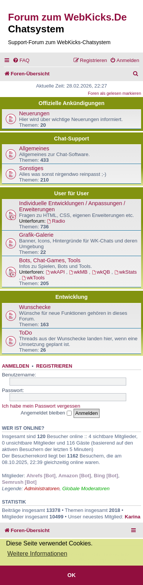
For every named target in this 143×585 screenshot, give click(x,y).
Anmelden (15, 366)
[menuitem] (21, 60)
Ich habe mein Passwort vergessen (41, 406)
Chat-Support (71, 138)
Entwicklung (71, 297)
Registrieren (54, 366)
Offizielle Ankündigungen (71, 103)
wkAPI (56, 272)
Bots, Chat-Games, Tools (49, 260)
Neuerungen (34, 113)
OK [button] (71, 575)
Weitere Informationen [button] (37, 553)
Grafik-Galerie (36, 235)
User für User (71, 193)
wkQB (102, 272)
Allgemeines (34, 148)
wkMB (79, 272)
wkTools (33, 278)
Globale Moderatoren (85, 488)
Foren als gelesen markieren (114, 93)
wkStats (125, 272)
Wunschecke (35, 307)
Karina (132, 517)
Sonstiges (31, 168)
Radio (56, 221)
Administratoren (41, 488)
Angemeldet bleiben (46, 413)
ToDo (25, 333)
